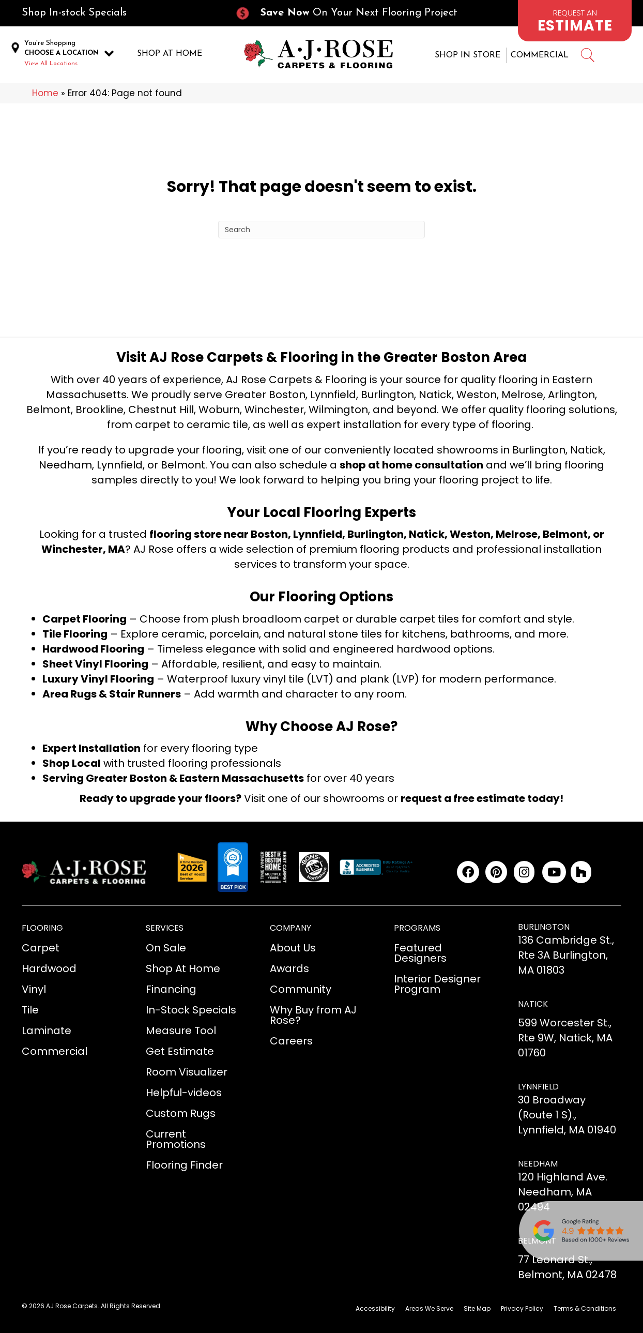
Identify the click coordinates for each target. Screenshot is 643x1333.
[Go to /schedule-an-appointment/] (575, 20)
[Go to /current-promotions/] (356, 13)
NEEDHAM (538, 1162)
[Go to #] (587, 55)
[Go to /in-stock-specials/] (118, 13)
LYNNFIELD (538, 1084)
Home (45, 91)
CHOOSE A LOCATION (61, 52)
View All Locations (51, 62)
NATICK (533, 1002)
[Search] (321, 227)
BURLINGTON (544, 925)
